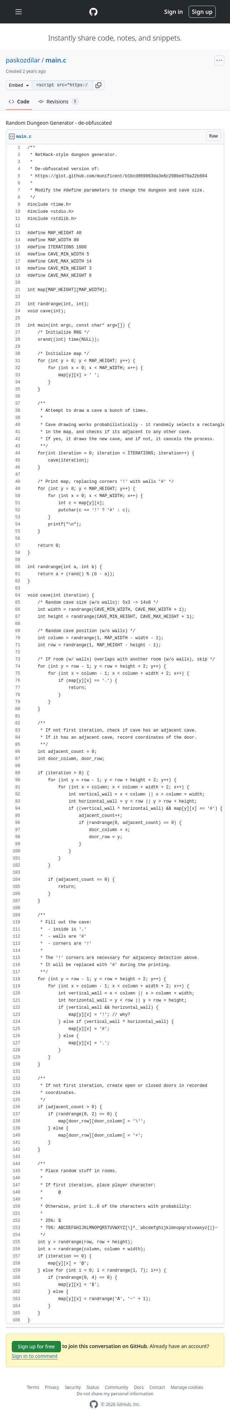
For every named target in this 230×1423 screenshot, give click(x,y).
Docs (139, 1387)
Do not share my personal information (115, 1394)
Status (93, 1387)
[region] (115, 734)
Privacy (52, 1387)
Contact (157, 1387)
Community (116, 1387)
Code (19, 101)
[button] (98, 85)
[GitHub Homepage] (94, 1404)
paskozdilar (23, 60)
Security (73, 1387)
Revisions (58, 101)
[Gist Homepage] (93, 11)
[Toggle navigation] (18, 11)
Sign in (173, 12)
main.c (55, 60)
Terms (33, 1387)
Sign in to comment (34, 1356)
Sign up (202, 12)
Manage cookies (187, 1387)
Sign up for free (36, 1346)
